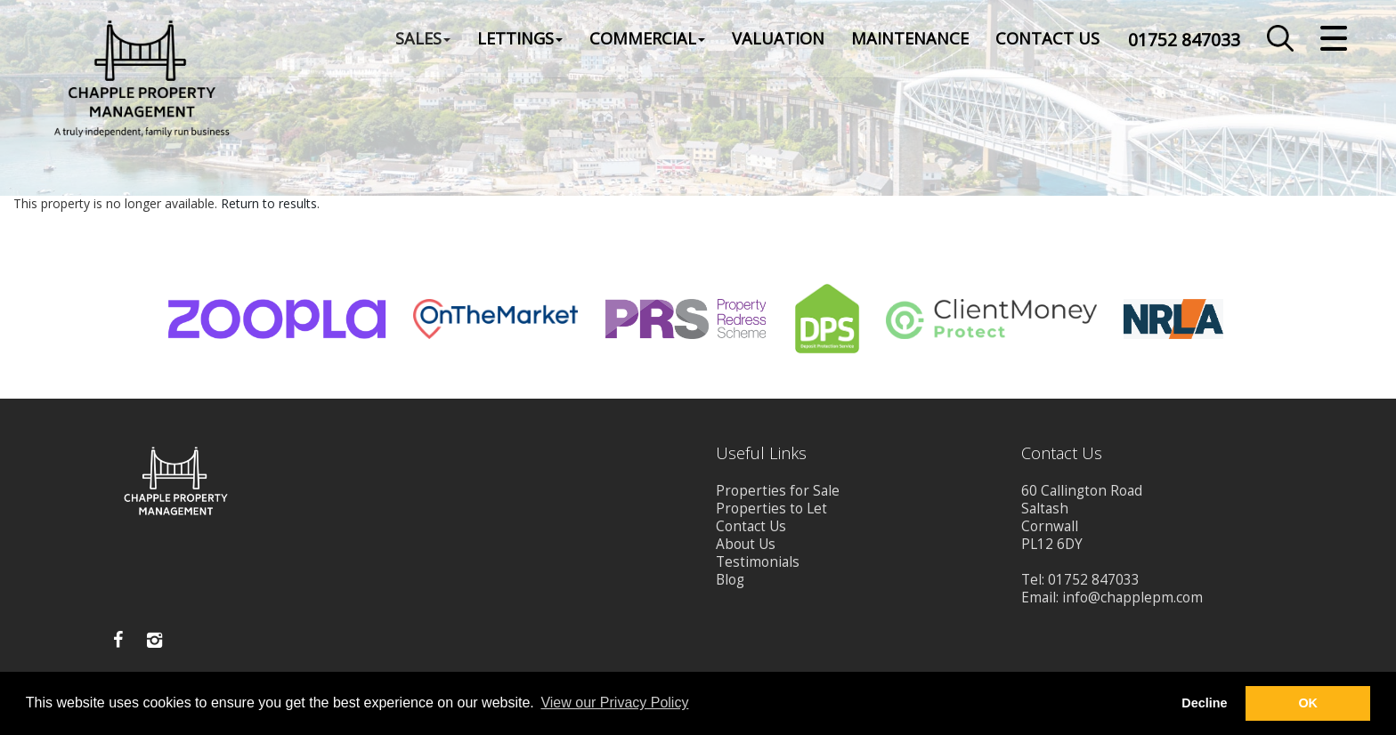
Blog (730, 579)
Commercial (647, 39)
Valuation (778, 39)
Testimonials (757, 562)
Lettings (520, 39)
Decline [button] (1204, 703)
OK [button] (1308, 703)
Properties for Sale (778, 490)
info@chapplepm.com (1132, 597)
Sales (422, 39)
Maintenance (910, 39)
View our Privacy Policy (614, 702)
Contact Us (1047, 39)
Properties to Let (771, 508)
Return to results (269, 203)
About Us (745, 544)
